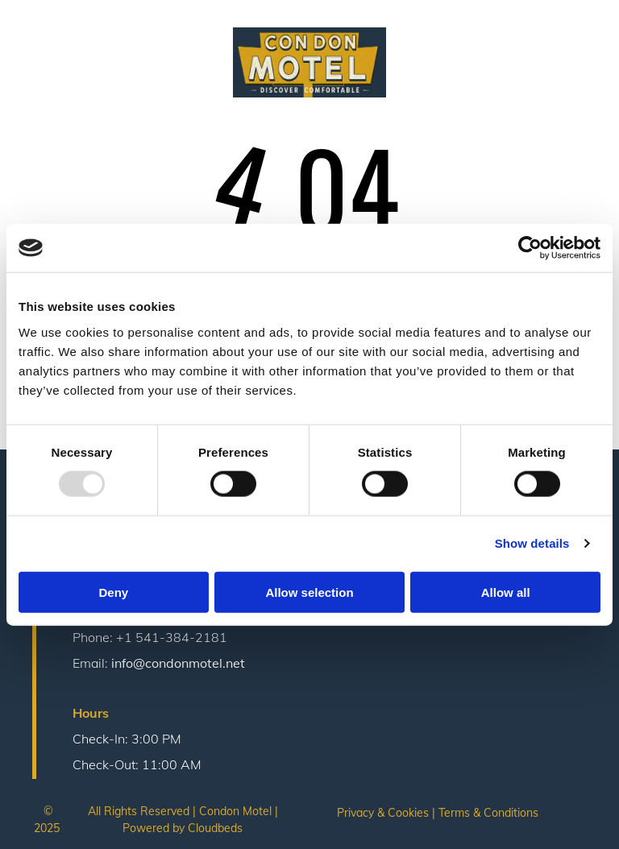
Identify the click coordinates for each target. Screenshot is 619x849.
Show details (532, 543)
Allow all (505, 591)
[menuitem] (106, 40)
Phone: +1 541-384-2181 (150, 637)
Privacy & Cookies (383, 813)
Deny (113, 591)
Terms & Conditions (488, 813)
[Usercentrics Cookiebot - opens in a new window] (529, 248)
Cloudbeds (215, 828)
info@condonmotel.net (178, 663)
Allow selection (309, 591)
